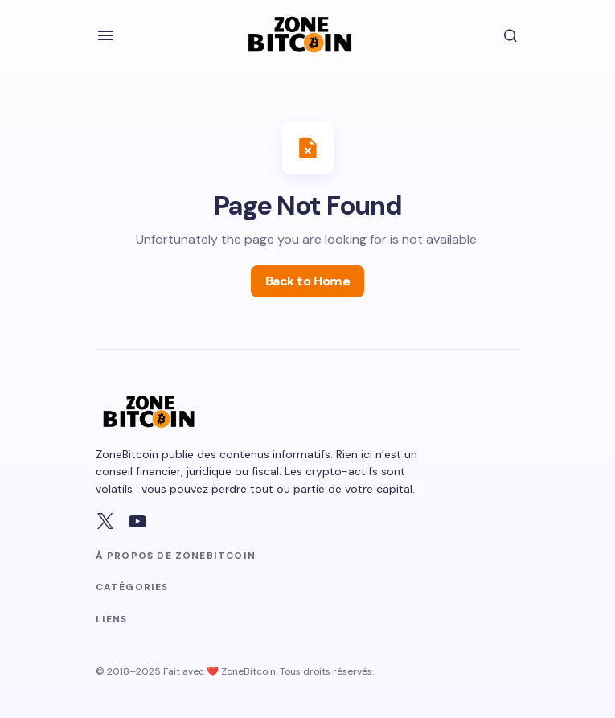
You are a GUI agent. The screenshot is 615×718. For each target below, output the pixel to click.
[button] (105, 35)
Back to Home (307, 281)
